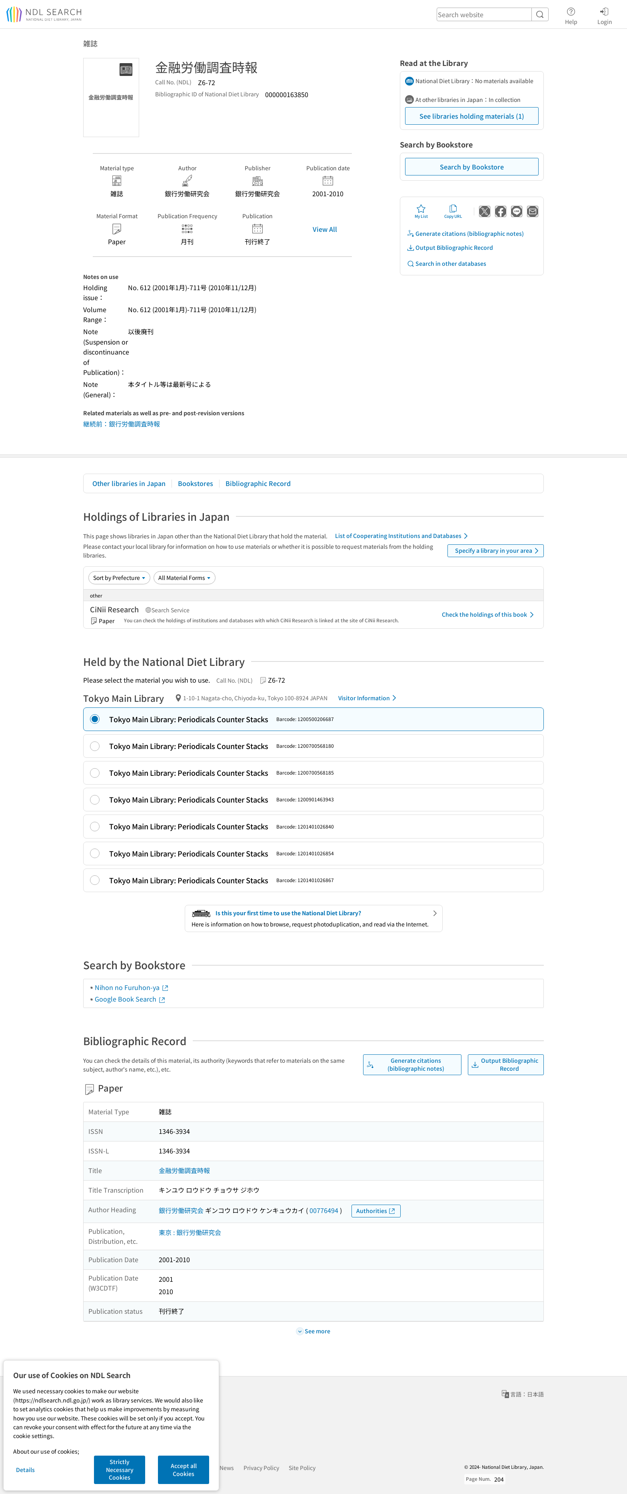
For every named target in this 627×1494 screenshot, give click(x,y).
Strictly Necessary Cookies (120, 1469)
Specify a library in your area (498, 551)
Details (25, 1470)
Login (604, 14)
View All (325, 229)
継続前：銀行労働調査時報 (121, 423)
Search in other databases (446, 263)
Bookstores (195, 483)
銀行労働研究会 (181, 1210)
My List (421, 211)
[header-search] (493, 14)
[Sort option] (119, 577)
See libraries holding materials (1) (471, 116)
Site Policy (302, 1468)
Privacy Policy (261, 1468)
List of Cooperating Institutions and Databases (403, 536)
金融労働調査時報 (184, 1170)
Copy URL (453, 211)
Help (571, 14)
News (227, 1468)
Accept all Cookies (184, 1470)
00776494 (324, 1210)
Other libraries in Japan (129, 483)
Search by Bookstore (472, 166)
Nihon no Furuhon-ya (132, 987)
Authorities (376, 1211)
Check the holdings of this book (489, 615)
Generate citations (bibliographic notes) (465, 233)
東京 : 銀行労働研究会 (190, 1232)
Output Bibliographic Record (450, 247)
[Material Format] (185, 577)
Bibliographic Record (258, 483)
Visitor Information (368, 698)
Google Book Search (130, 999)
